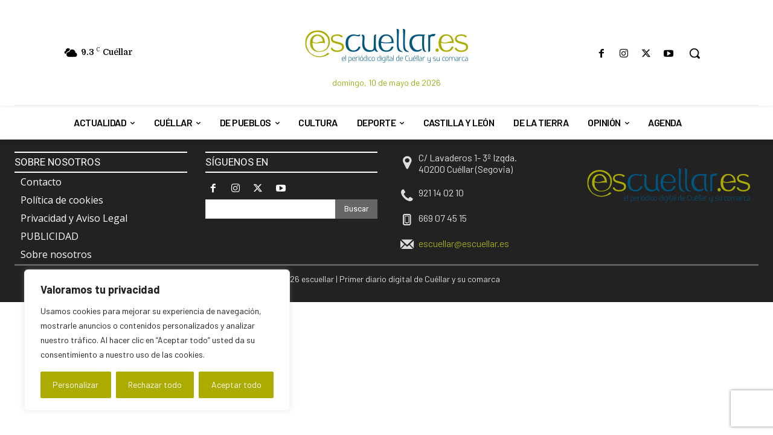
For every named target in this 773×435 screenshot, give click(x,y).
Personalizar (75, 384)
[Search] (356, 209)
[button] (694, 53)
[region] (157, 340)
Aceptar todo (236, 384)
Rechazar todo (155, 384)
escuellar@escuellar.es (464, 243)
